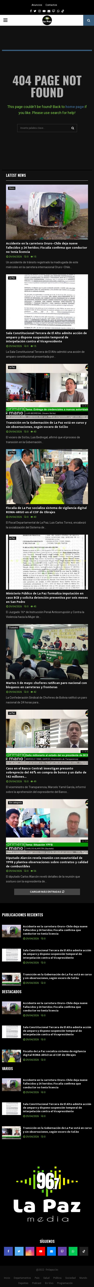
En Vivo (49, 1283)
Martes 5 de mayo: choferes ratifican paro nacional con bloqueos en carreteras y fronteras (46, 685)
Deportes (23, 1283)
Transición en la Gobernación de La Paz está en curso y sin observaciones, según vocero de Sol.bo (46, 425)
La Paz (12, 278)
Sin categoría (15, 803)
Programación (65, 1283)
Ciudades (13, 628)
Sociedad (70, 1278)
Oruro (11, 188)
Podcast (36, 1283)
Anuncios (37, 5)
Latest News (16, 175)
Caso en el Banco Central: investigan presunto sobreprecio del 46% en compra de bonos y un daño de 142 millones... (46, 773)
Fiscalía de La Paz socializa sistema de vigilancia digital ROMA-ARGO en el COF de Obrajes (46, 510)
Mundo (83, 1278)
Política (57, 1278)
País (37, 1278)
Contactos (51, 5)
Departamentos (22, 1278)
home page (74, 107)
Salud (46, 1278)
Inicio (7, 1278)
